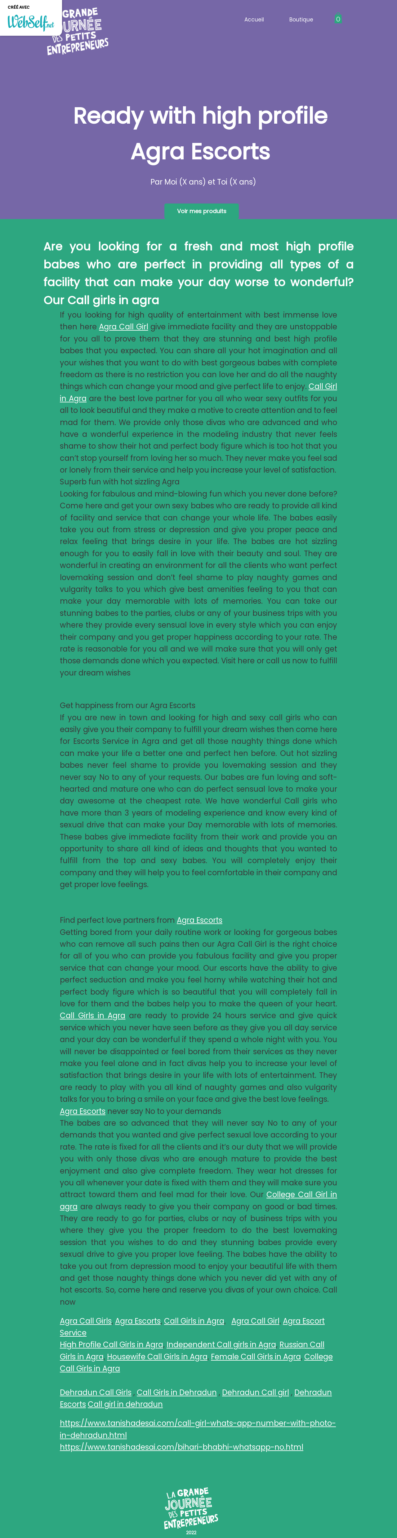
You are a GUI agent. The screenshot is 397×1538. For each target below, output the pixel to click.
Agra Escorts (199, 920)
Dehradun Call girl (255, 1392)
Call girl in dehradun (125, 1404)
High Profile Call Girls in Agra (111, 1344)
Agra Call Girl (123, 327)
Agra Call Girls (86, 1321)
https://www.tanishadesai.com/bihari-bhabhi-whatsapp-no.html (181, 1447)
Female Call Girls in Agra (256, 1357)
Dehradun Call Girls (96, 1392)
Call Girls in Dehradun (177, 1392)
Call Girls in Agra (92, 1015)
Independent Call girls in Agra (221, 1344)
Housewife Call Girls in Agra (157, 1357)
